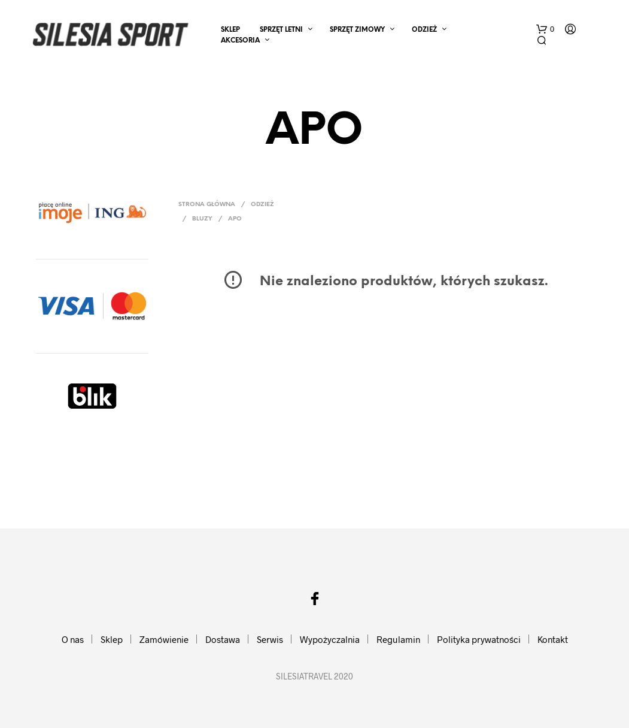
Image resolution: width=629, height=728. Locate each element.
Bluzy (202, 219)
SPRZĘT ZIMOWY (357, 30)
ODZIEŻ (424, 30)
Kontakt (552, 639)
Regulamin (398, 639)
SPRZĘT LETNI (281, 30)
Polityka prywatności (479, 639)
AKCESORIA (240, 40)
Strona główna (206, 204)
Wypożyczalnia (330, 639)
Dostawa (222, 639)
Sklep (230, 30)
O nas (73, 639)
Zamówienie (164, 639)
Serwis (270, 639)
